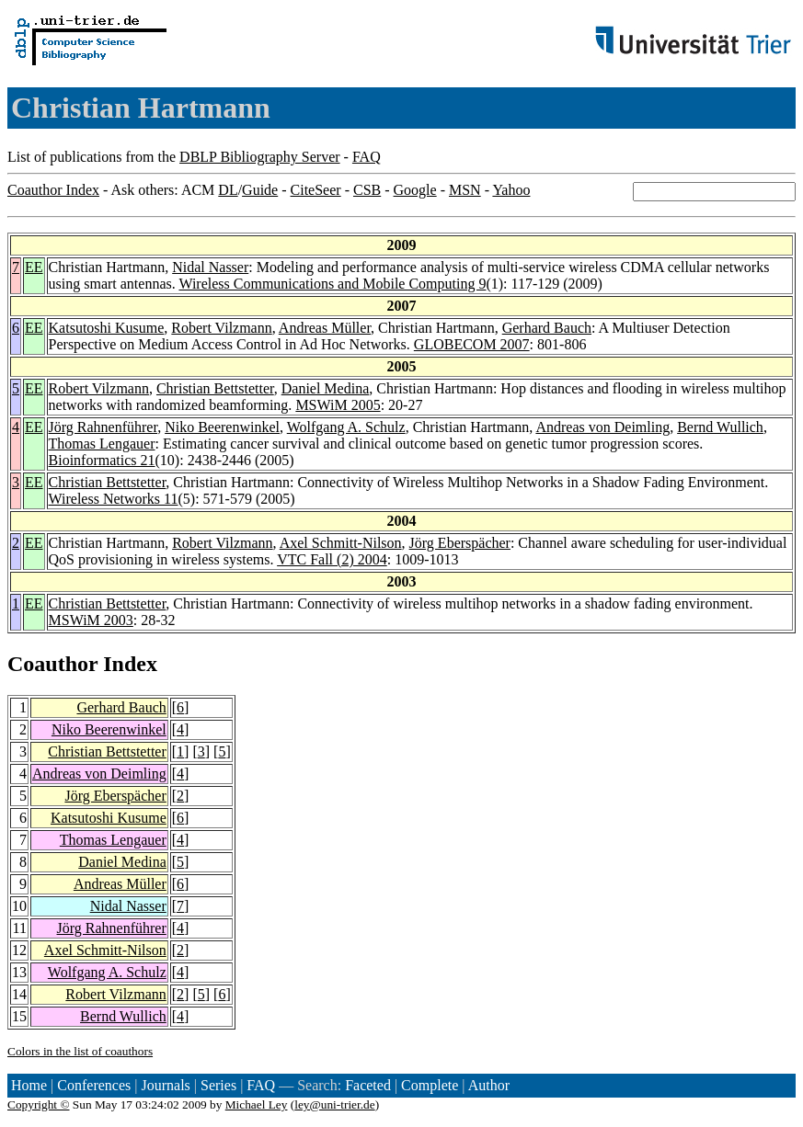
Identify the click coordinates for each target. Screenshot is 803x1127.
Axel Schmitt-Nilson (341, 543)
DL (227, 190)
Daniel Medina (325, 388)
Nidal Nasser (210, 267)
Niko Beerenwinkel (222, 427)
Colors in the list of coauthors (80, 1051)
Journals (165, 1085)
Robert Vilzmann (221, 328)
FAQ (366, 157)
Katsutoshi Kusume (107, 328)
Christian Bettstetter (215, 388)
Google (415, 190)
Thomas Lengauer (102, 443)
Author (489, 1085)
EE (34, 267)
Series (218, 1085)
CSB (367, 190)
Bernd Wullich (720, 427)
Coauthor (52, 664)
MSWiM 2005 (337, 405)
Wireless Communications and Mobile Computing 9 (332, 283)
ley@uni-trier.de (334, 1104)
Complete (429, 1085)
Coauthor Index (53, 190)
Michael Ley (256, 1104)
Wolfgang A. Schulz (346, 427)
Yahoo (511, 190)
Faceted (368, 1085)
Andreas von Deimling (602, 427)
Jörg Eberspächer (459, 543)
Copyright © (38, 1104)
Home (29, 1085)
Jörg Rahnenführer (103, 427)
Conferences (94, 1085)
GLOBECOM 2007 (472, 344)
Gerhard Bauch (546, 328)
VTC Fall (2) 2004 (332, 559)
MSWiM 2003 (91, 620)
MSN (465, 190)
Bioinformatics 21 (102, 460)
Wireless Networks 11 (113, 499)
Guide (260, 190)
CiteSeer (316, 190)
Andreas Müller (325, 328)
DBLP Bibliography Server (259, 157)
